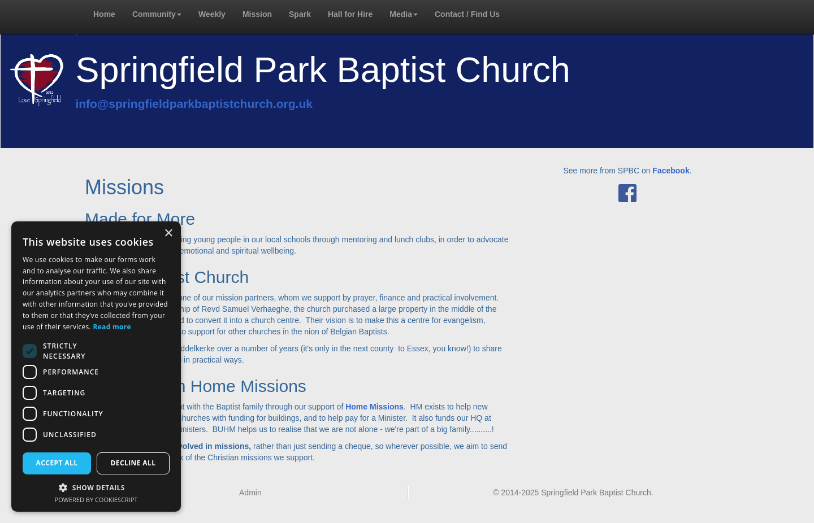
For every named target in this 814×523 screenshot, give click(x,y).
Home (104, 14)
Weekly (212, 14)
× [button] (168, 233)
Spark (300, 14)
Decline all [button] (133, 463)
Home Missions (374, 406)
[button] (96, 487)
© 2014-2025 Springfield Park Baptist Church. (573, 492)
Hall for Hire (350, 14)
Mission (257, 14)
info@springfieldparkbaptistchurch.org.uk (194, 103)
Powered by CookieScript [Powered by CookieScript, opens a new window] (96, 499)
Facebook (670, 170)
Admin (250, 492)
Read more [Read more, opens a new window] (112, 327)
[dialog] (96, 366)
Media (403, 14)
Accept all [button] (57, 463)
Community (156, 14)
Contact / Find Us (467, 14)
